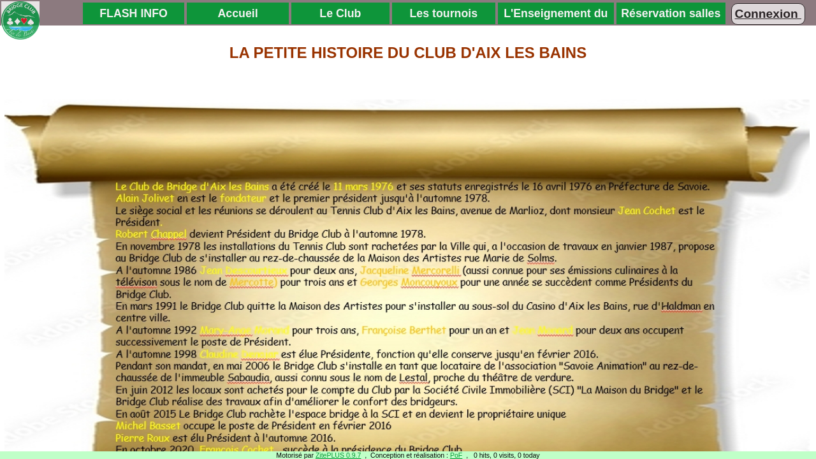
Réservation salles (670, 13)
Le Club (340, 13)
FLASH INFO (133, 13)
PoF (456, 455)
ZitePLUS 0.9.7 (338, 455)
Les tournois (443, 13)
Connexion (768, 13)
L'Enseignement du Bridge (556, 15)
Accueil (238, 13)
